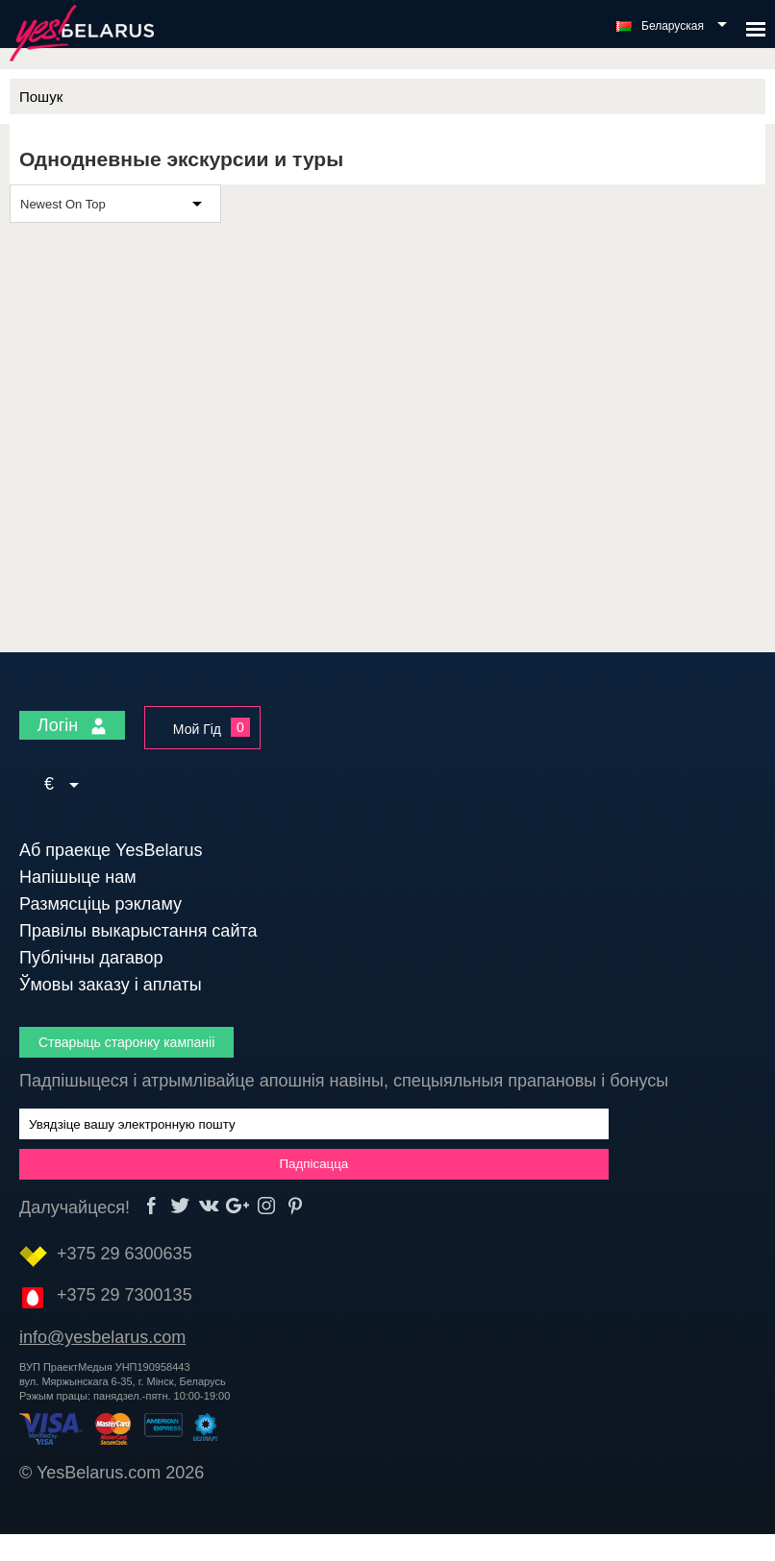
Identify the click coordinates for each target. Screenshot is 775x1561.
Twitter (180, 1206)
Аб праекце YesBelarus (111, 850)
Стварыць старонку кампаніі (126, 1042)
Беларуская (672, 26)
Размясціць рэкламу (100, 904)
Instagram (267, 1206)
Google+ (238, 1206)
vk (209, 1206)
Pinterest (296, 1206)
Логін (72, 726)
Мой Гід (197, 729)
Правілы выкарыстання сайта (138, 930)
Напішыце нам (78, 877)
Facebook (151, 1206)
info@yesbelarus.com (102, 1337)
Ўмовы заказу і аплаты (110, 984)
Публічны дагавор (90, 957)
